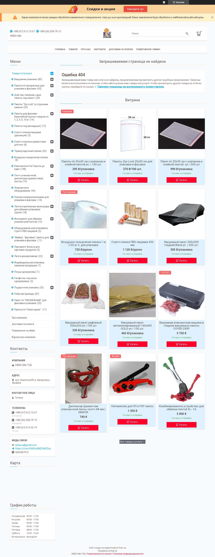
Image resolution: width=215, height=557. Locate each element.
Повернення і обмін (148, 49)
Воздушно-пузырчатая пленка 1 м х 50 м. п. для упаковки (83, 243)
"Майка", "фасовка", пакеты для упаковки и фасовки (31, 239)
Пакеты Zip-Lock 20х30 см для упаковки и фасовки (132, 163)
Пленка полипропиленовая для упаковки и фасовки (31, 198)
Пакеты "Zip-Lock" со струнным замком (31, 106)
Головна (60, 49)
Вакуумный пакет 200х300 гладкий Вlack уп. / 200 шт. (181, 243)
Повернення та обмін (23, 330)
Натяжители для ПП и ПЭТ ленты (132, 406)
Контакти (100, 49)
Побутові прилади (24, 294)
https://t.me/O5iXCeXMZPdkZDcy (33, 448)
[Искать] (187, 33)
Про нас (86, 49)
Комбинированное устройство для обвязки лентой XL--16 (181, 408)
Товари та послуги (22, 73)
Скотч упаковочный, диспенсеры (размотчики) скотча (28, 178)
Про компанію (19, 317)
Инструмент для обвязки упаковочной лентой (28, 220)
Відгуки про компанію (23, 337)
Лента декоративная (25, 256)
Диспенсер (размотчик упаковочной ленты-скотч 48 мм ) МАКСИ (83, 409)
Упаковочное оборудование (22, 189)
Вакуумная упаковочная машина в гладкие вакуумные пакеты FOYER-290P (181, 325)
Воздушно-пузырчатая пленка (31, 157)
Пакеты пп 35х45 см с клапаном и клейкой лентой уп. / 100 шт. (83, 163)
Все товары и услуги (131, 441)
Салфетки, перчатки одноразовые (25, 280)
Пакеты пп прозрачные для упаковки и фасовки (29, 87)
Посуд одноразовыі (25, 271)
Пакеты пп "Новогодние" (28, 309)
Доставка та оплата (121, 49)
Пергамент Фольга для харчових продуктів (27, 248)
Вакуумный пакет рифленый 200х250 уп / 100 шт (83, 324)
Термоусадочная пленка (27, 151)
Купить (85, 180)
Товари (73, 49)
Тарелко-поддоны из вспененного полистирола (130, 86)
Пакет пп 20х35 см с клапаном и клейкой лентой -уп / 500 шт (181, 163)
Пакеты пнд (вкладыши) (27, 126)
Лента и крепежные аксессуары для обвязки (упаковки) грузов (31, 209)
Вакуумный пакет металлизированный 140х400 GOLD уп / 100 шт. (132, 325)
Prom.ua (122, 548)
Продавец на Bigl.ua (107, 551)
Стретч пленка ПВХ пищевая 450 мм (132, 243)
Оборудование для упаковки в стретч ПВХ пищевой (31, 229)
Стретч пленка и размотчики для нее (30, 143)
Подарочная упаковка (26, 287)
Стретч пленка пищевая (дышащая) (27, 134)
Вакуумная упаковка (25, 79)
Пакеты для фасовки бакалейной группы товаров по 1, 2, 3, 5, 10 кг (31, 116)
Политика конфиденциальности (128, 554)
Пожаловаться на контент (99, 554)
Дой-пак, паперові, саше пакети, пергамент (27, 96)
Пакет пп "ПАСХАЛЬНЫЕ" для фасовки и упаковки (30, 302)
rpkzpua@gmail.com (26, 445)
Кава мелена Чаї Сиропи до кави (29, 167)
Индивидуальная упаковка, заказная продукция (29, 264)
